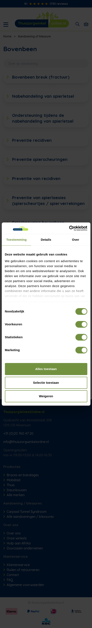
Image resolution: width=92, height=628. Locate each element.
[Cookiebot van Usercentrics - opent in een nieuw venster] (69, 228)
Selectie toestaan (46, 382)
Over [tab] (75, 239)
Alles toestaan (46, 369)
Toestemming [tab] (16, 239)
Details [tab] (46, 239)
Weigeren (46, 396)
